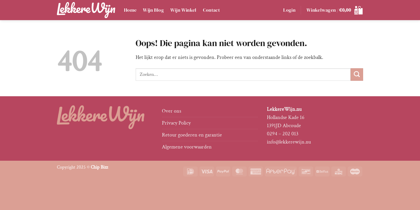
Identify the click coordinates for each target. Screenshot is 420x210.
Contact (211, 10)
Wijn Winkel (183, 10)
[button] (289, 10)
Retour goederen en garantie (192, 135)
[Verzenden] (357, 74)
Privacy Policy (176, 123)
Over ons (171, 111)
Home (130, 10)
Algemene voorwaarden (187, 147)
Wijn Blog (153, 10)
